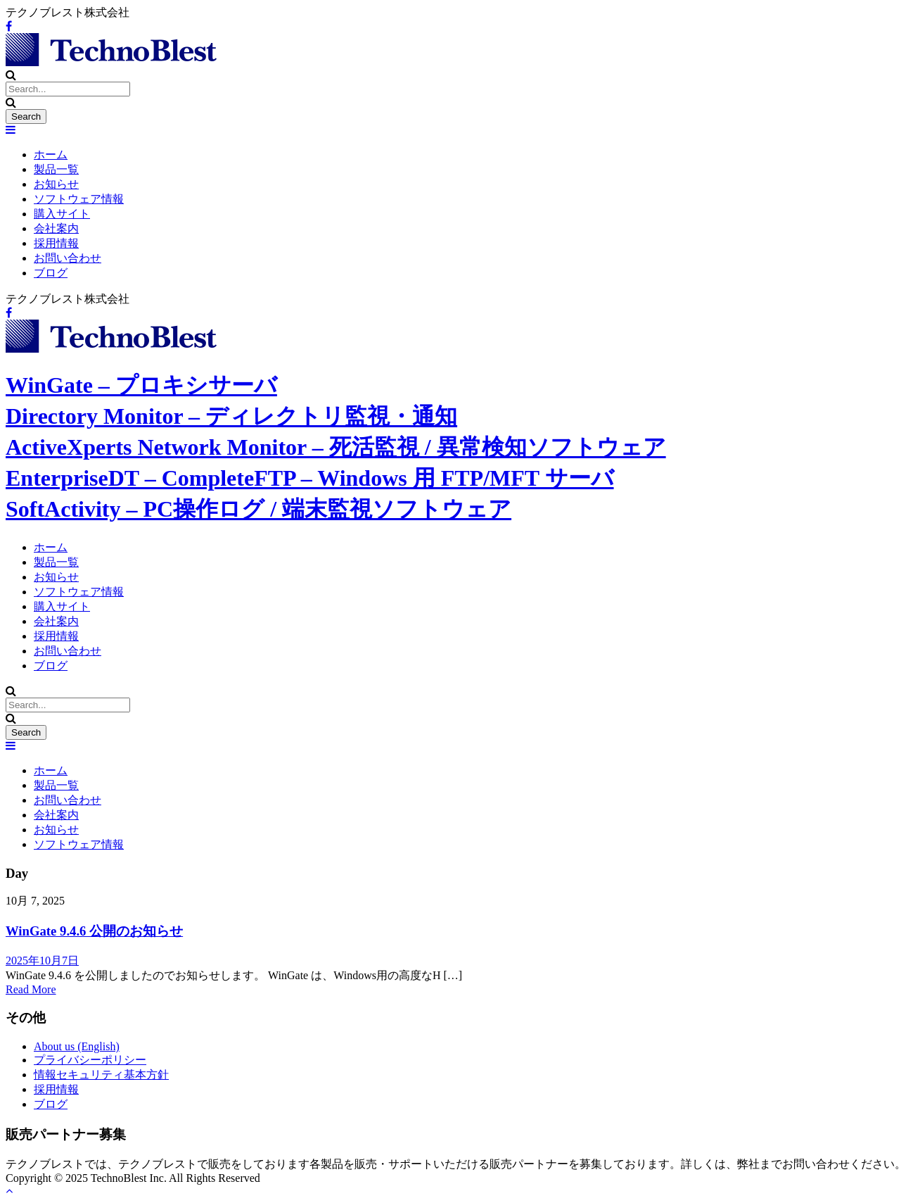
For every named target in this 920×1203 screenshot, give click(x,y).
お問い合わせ (67, 258)
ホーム (51, 154)
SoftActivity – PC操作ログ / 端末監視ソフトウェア (258, 509)
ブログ (51, 273)
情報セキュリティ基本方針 (101, 1075)
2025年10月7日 (42, 960)
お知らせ (56, 184)
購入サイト (62, 214)
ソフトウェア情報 (79, 199)
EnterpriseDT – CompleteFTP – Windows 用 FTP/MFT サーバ (310, 478)
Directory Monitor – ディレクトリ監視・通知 (231, 416)
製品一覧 (56, 169)
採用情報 (56, 243)
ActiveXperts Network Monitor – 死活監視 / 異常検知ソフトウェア (336, 447)
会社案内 (56, 228)
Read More (31, 989)
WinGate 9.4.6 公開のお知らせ (94, 931)
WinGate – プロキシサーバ (141, 385)
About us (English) (77, 1046)
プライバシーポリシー (90, 1060)
